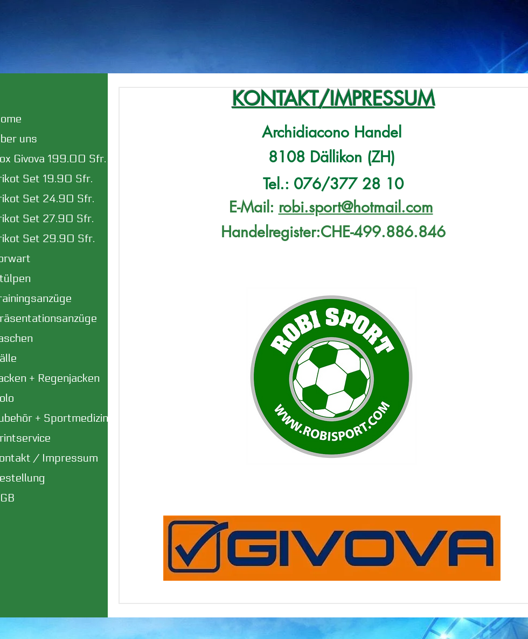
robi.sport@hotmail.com (356, 207)
